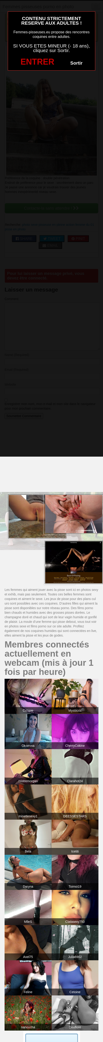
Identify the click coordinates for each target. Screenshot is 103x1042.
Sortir (76, 63)
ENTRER (37, 61)
